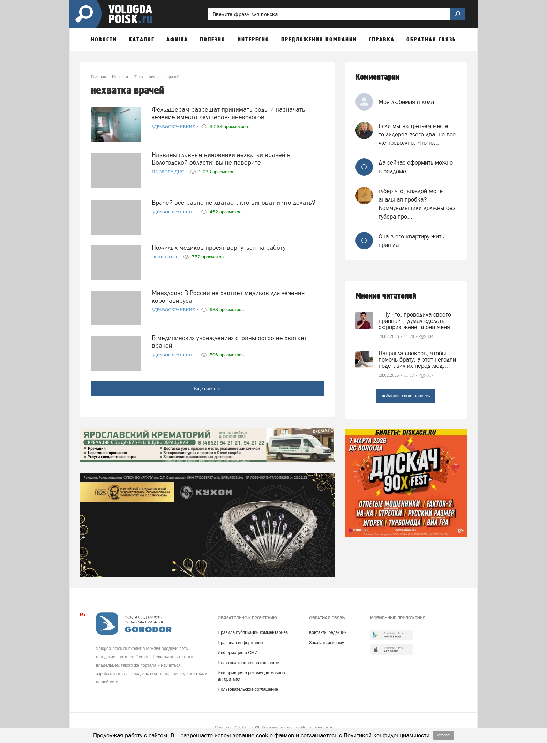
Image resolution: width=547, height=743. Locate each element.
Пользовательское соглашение (248, 689)
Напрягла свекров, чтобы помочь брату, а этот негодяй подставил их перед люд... (417, 359)
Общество (165, 256)
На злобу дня (168, 171)
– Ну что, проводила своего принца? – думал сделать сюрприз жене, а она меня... (417, 320)
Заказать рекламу (326, 642)
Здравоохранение (174, 126)
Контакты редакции (327, 632)
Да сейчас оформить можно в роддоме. (416, 166)
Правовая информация (240, 642)
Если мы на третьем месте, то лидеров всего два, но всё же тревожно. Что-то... (417, 134)
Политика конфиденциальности (248, 662)
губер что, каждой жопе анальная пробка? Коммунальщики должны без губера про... (417, 204)
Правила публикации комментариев (253, 632)
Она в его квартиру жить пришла (411, 240)
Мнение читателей (385, 296)
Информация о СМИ (237, 652)
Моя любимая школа (406, 101)
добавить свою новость (406, 396)
